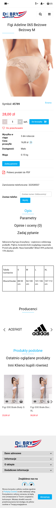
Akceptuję (45, 497)
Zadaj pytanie (10, 164)
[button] (50, 3)
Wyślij (25, 200)
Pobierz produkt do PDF (16, 172)
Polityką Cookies (10, 492)
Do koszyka (39, 121)
